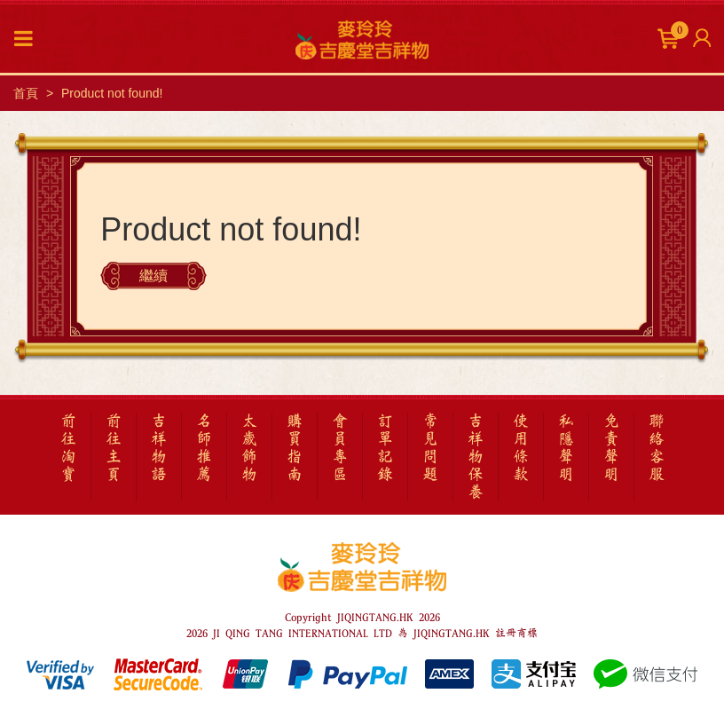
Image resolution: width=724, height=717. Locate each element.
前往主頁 (114, 448)
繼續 (153, 275)
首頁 (25, 93)
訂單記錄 (385, 448)
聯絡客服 (657, 448)
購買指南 (295, 448)
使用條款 (521, 448)
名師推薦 (204, 448)
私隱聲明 (566, 448)
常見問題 (430, 448)
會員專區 (340, 448)
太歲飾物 (249, 448)
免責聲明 (611, 448)
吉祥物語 (159, 448)
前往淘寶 (68, 448)
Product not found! (111, 93)
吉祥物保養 (476, 457)
